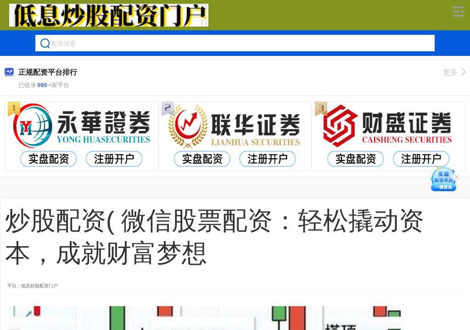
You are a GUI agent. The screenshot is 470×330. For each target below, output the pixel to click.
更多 (454, 72)
